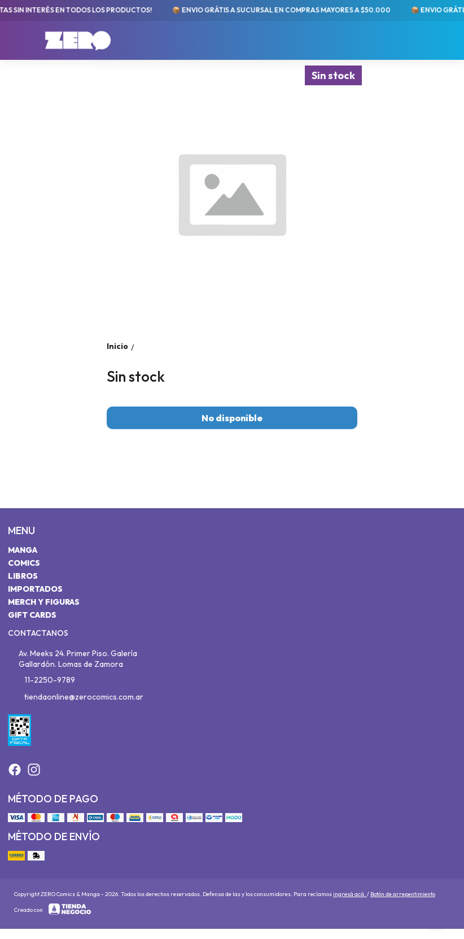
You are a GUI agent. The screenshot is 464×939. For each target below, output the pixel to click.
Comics (24, 563)
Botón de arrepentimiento (402, 894)
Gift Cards (32, 615)
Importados (35, 589)
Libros (23, 576)
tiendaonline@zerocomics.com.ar (75, 697)
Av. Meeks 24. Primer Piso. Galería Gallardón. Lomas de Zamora (72, 658)
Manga (22, 550)
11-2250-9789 (41, 680)
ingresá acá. (350, 894)
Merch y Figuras (44, 602)
